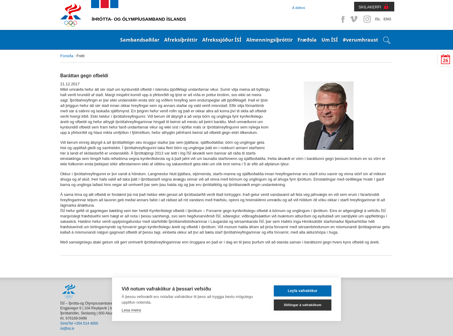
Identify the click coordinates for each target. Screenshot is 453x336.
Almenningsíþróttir (269, 40)
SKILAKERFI (370, 7)
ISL (377, 19)
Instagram (367, 19)
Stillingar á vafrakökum (302, 305)
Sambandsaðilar (139, 40)
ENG (387, 19)
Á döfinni (298, 8)
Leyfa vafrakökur (302, 291)
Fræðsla (307, 40)
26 (445, 60)
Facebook (342, 19)
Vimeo (354, 19)
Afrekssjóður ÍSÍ (221, 40)
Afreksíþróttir (180, 40)
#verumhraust (360, 40)
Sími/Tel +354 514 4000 (79, 323)
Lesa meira (131, 310)
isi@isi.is (67, 328)
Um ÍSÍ (329, 40)
